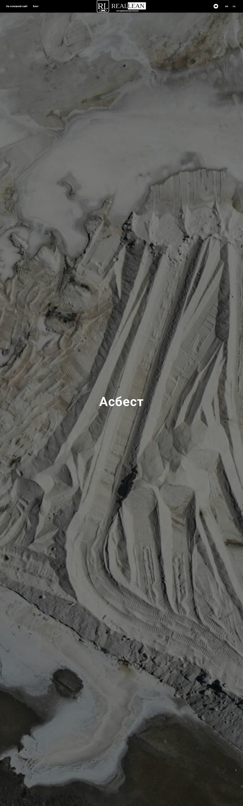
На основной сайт (17, 6)
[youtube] (216, 6)
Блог (36, 6)
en (226, 6)
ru (234, 6)
